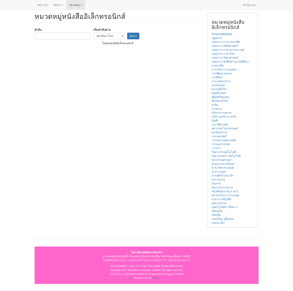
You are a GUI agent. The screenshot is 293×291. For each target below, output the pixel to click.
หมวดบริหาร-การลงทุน (225, 195)
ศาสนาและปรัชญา (223, 163)
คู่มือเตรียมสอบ (221, 97)
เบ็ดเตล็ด (217, 211)
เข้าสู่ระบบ (249, 4)
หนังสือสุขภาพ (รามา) (225, 191)
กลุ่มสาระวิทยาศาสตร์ (225, 57)
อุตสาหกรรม (219, 203)
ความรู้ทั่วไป (219, 89)
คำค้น (38, 29)
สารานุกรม (218, 179)
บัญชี (215, 120)
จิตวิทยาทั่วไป (220, 100)
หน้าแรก (43, 4)
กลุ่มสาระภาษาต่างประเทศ (228, 49)
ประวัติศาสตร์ (220, 124)
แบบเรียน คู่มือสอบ (223, 218)
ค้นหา (58, 4)
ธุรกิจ (215, 104)
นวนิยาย (217, 108)
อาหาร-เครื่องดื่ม (221, 199)
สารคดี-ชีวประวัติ (222, 175)
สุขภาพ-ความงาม (222, 187)
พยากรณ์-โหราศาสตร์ (225, 128)
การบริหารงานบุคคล (224, 69)
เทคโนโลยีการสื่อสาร (225, 207)
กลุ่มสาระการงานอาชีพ (226, 41)
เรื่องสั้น (216, 214)
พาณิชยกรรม (220, 132)
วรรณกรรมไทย (221, 144)
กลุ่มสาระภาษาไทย (223, 53)
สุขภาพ (216, 183)
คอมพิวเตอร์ (219, 93)
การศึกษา (217, 77)
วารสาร (216, 148)
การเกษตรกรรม (221, 81)
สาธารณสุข (219, 171)
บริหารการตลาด (221, 112)
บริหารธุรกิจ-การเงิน (224, 116)
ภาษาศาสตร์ (219, 136)
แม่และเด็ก (218, 222)
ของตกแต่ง (218, 85)
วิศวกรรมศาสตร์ (221, 159)
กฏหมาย (217, 38)
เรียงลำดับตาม (102, 29)
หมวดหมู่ (75, 4)
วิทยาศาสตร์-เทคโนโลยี (226, 155)
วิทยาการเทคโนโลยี (224, 152)
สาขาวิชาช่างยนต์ (223, 167)
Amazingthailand (222, 34)
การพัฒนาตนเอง (222, 73)
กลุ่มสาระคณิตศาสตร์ (225, 45)
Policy (156, 277)
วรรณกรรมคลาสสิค (224, 140)
